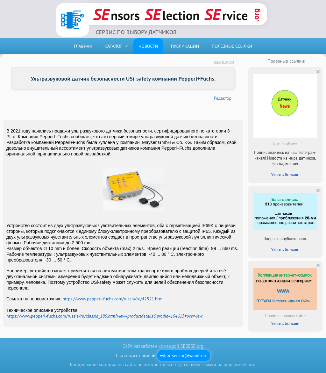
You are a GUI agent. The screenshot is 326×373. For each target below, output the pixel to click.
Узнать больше (285, 174)
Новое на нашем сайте (285, 316)
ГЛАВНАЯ (83, 46)
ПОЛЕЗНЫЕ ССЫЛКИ (232, 46)
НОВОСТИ (148, 46)
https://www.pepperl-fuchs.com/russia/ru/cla (104, 316)
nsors (116, 14)
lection (172, 14)
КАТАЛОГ (113, 46)
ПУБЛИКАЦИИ (185, 46)
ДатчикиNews (285, 143)
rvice (226, 14)
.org (256, 15)
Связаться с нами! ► (163, 355)
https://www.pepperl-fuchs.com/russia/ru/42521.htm (112, 299)
